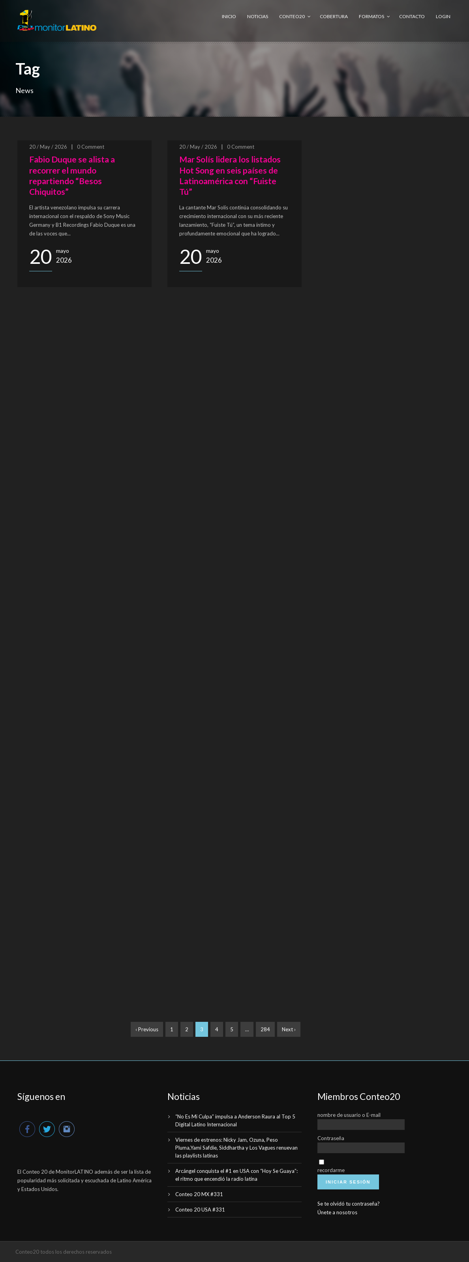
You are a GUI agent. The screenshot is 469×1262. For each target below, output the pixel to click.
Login (443, 16)
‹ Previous (146, 1029)
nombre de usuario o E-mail (349, 1115)
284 (265, 1029)
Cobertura (334, 16)
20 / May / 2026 (48, 147)
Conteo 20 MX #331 (199, 1194)
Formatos (371, 16)
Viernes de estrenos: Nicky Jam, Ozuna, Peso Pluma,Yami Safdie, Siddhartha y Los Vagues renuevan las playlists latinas (236, 1148)
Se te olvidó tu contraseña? (348, 1203)
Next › (289, 1029)
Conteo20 (292, 16)
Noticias (257, 16)
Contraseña (330, 1138)
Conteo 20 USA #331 (200, 1209)
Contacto (412, 16)
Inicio (229, 16)
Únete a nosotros (337, 1212)
